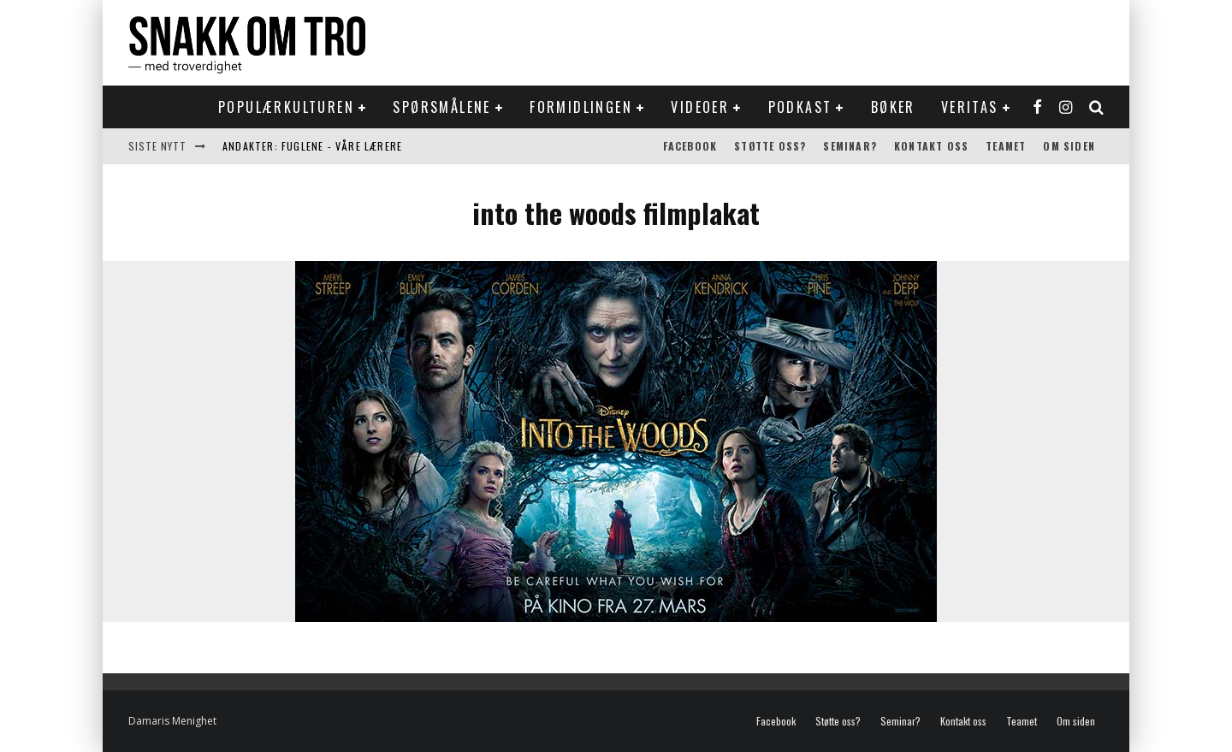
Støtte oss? (770, 146)
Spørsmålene (441, 107)
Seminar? (850, 146)
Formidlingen (581, 107)
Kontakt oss (931, 146)
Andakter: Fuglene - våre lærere (312, 146)
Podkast (800, 107)
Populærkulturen (286, 107)
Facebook (690, 146)
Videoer (700, 107)
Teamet (1006, 146)
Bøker (893, 107)
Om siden (1069, 146)
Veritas (969, 107)
